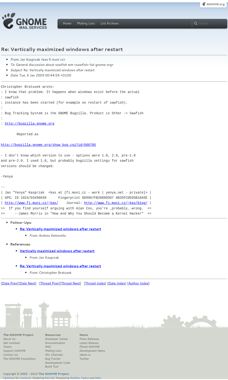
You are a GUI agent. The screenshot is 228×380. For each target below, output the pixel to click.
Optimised (9, 378)
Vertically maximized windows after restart (57, 251)
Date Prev (9, 283)
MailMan (75, 378)
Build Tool (51, 366)
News (83, 335)
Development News (92, 351)
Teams (7, 347)
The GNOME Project (18, 335)
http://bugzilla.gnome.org (29, 123)
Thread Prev (49, 283)
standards (25, 378)
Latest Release (89, 343)
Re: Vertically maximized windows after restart (60, 229)
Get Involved (11, 343)
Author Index (138, 283)
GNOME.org (215, 4)
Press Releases (89, 339)
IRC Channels (54, 355)
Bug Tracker (53, 359)
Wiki (48, 347)
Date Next (27, 283)
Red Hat (49, 378)
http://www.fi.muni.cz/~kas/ (31, 203)
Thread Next (70, 283)
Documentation (55, 343)
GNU (98, 378)
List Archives (110, 23)
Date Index (116, 283)
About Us (9, 339)
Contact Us (10, 355)
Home (67, 23)
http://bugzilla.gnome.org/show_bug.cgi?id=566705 (48, 145)
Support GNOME (14, 351)
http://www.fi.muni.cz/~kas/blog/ (115, 203)
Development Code (57, 363)
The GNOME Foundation (19, 359)
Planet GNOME (89, 347)
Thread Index (95, 283)
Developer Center (56, 339)
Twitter (84, 359)
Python (85, 378)
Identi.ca (85, 355)
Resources (53, 335)
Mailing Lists (86, 23)
